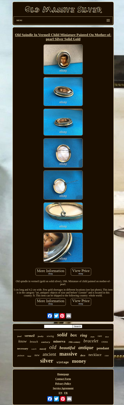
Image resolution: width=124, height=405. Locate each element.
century (45, 342)
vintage (63, 362)
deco (82, 355)
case (107, 355)
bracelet (90, 340)
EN (60, 393)
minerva (59, 341)
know (22, 341)
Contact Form (63, 378)
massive (68, 354)
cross (105, 341)
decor (107, 337)
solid (62, 335)
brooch (34, 341)
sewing (50, 336)
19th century (74, 342)
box (73, 335)
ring (83, 335)
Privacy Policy (63, 383)
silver (46, 361)
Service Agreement (63, 388)
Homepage (63, 374)
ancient (49, 354)
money (79, 361)
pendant (103, 348)
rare (100, 336)
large (29, 356)
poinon (21, 355)
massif (43, 349)
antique (85, 347)
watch (33, 349)
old (52, 347)
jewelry (40, 336)
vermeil (30, 336)
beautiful (67, 347)
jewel (19, 336)
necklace (94, 355)
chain (92, 337)
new (37, 355)
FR (65, 393)
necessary (22, 348)
